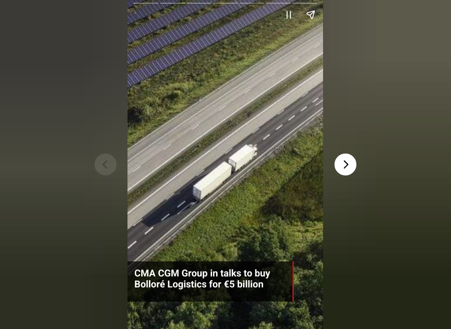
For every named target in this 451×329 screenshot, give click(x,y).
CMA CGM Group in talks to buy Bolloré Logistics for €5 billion (202, 279)
